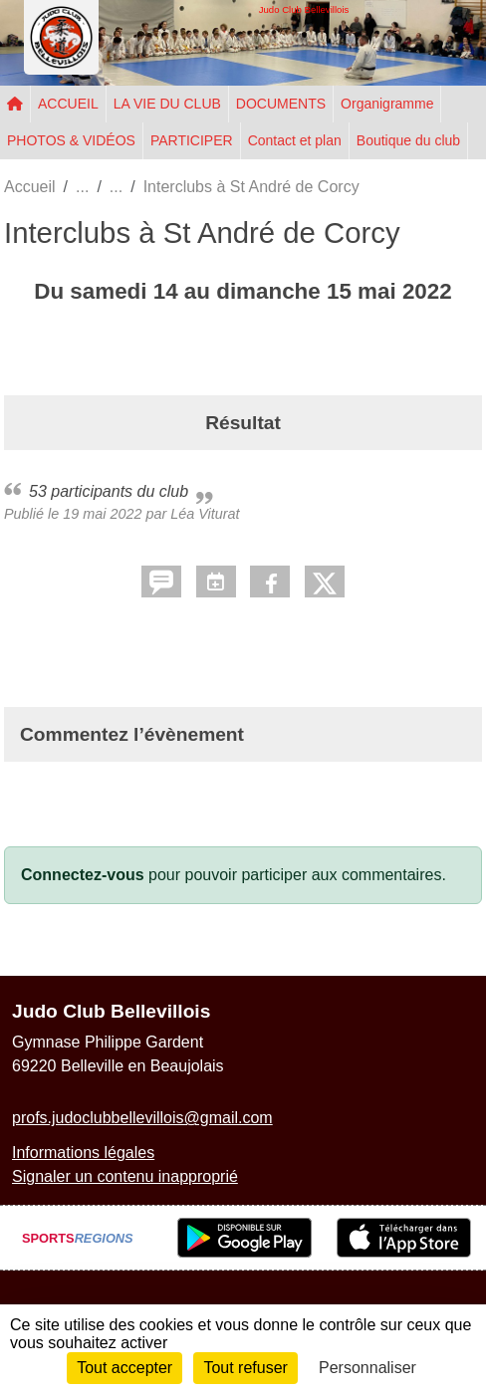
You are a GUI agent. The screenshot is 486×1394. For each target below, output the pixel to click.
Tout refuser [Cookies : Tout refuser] (245, 1367)
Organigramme (387, 104)
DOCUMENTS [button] (281, 104)
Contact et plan (295, 140)
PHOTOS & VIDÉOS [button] (71, 140)
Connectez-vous (82, 874)
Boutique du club (408, 140)
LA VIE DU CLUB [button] (167, 104)
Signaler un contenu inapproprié (125, 1176)
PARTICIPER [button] (191, 140)
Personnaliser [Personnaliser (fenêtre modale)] (367, 1367)
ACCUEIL (68, 104)
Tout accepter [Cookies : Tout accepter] (124, 1367)
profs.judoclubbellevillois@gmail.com (142, 1117)
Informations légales (83, 1152)
